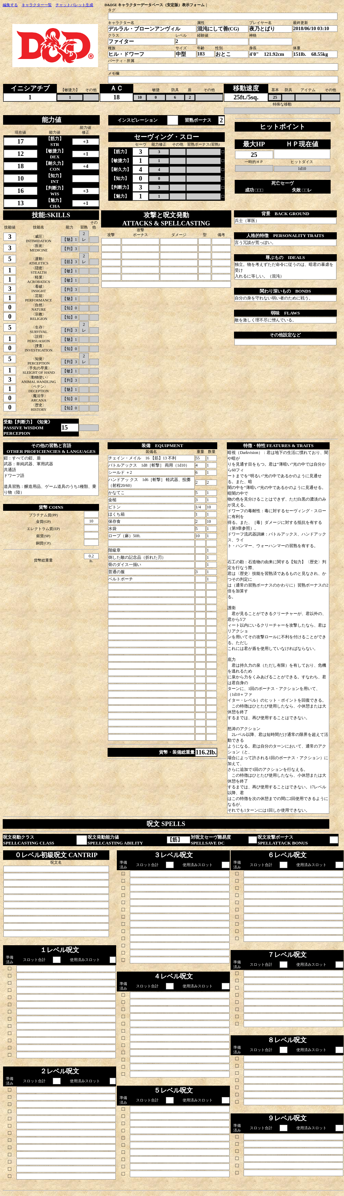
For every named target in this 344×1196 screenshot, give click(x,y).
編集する (10, 5)
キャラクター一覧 (37, 5)
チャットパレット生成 (74, 5)
